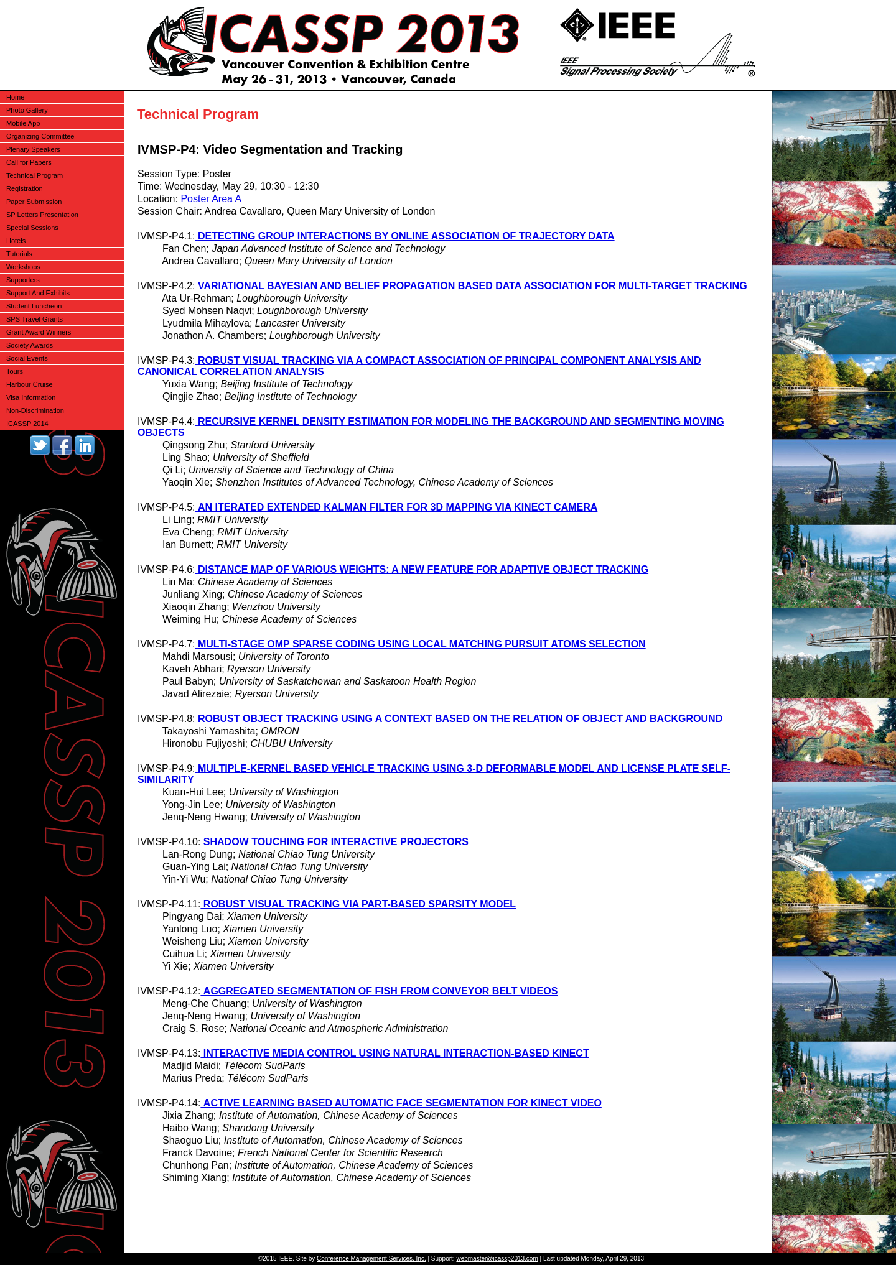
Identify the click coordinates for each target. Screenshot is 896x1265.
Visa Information (30, 397)
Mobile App (23, 123)
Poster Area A (210, 198)
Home (15, 97)
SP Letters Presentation (42, 214)
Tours (14, 371)
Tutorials (19, 253)
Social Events (27, 358)
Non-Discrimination (35, 410)
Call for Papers (29, 162)
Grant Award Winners (38, 332)
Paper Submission (34, 201)
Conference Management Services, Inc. (371, 1258)
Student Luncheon (34, 306)
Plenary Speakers (33, 149)
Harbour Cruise (29, 384)
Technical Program (34, 175)
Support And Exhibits (38, 293)
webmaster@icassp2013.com (497, 1258)
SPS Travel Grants (34, 319)
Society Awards (29, 345)
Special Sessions (32, 227)
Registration (24, 188)
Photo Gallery (27, 110)
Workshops (23, 267)
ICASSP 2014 (27, 423)
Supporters (23, 280)
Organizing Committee (40, 136)
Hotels (16, 240)
